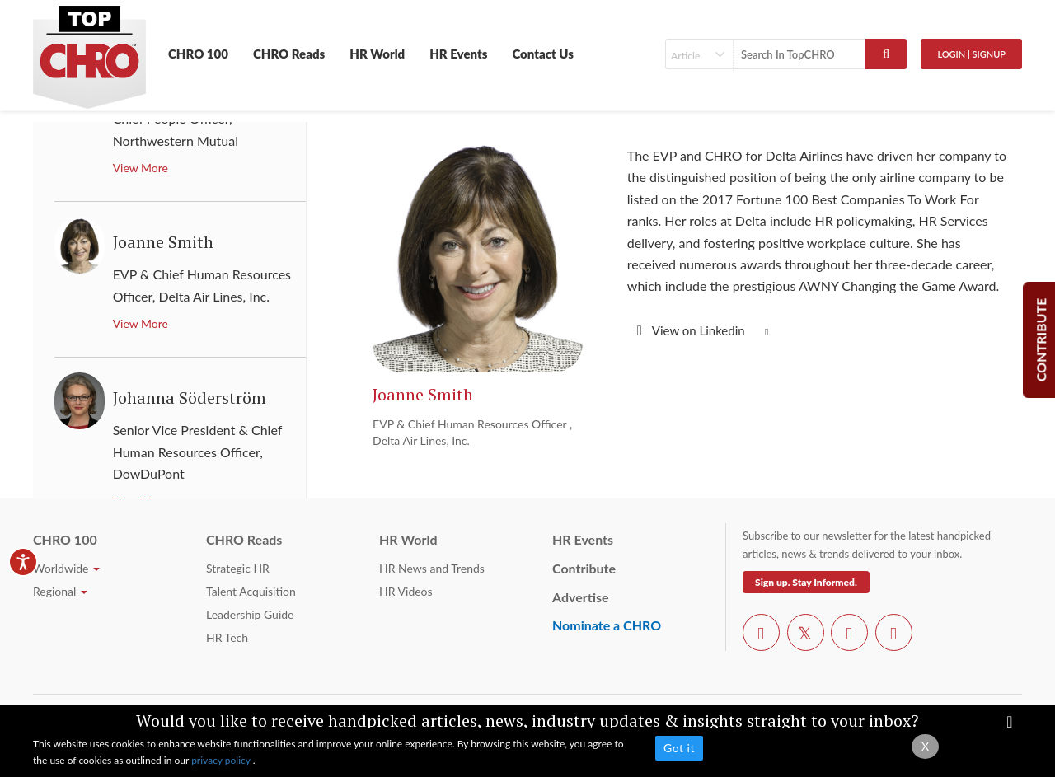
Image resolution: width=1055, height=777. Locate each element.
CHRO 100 (198, 53)
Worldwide (66, 568)
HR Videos (406, 591)
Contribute (584, 568)
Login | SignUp (971, 54)
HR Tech (227, 637)
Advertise (580, 597)
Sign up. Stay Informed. (806, 582)
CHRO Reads (289, 53)
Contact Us (543, 53)
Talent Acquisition (251, 591)
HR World (377, 53)
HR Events (458, 53)
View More (140, 168)
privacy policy (222, 760)
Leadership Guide (249, 614)
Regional (60, 591)
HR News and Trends (432, 568)
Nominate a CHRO (606, 625)
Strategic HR (238, 568)
